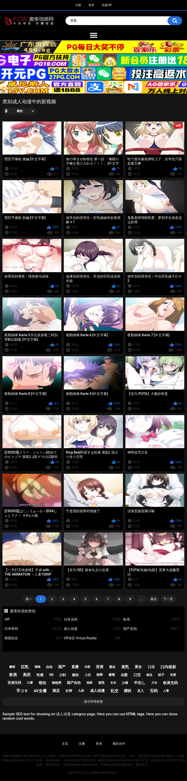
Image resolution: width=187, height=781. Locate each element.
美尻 (27, 674)
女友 (113, 682)
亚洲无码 (14, 683)
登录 (91, 5)
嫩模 (12, 667)
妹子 (161, 675)
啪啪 (37, 667)
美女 (138, 667)
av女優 (40, 690)
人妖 (81, 690)
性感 (40, 675)
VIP (32, 619)
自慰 (124, 675)
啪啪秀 (56, 683)
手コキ (22, 690)
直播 (75, 667)
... (141, 599)
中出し (140, 682)
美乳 (125, 667)
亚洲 (99, 667)
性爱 (173, 675)
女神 (68, 691)
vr (51, 675)
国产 (61, 667)
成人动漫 (92, 629)
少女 (154, 682)
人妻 (166, 690)
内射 (87, 667)
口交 (137, 675)
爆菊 (112, 675)
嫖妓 (127, 690)
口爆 (30, 682)
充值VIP (107, 5)
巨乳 (25, 667)
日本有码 (32, 629)
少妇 (62, 675)
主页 (65, 743)
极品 (149, 675)
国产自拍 (151, 629)
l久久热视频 (90, 772)
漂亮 (101, 683)
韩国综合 (32, 638)
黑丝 (112, 667)
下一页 (168, 599)
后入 (140, 691)
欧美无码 (170, 683)
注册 (78, 5)
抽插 (89, 682)
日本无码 (92, 619)
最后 (153, 599)
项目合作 (118, 743)
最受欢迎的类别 (23, 611)
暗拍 (42, 683)
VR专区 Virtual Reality (92, 638)
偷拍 (75, 675)
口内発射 (168, 667)
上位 (87, 675)
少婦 (125, 683)
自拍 (49, 667)
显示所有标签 (93, 701)
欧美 (151, 619)
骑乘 (99, 675)
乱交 (114, 690)
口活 (151, 667)
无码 (154, 690)
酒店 (56, 690)
